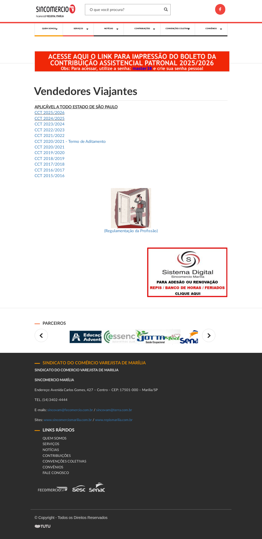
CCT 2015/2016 (50, 176)
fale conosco (56, 473)
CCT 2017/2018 (50, 164)
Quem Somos (54, 438)
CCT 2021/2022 (50, 136)
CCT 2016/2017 (50, 170)
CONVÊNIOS (53, 467)
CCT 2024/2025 (50, 119)
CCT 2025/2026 (50, 113)
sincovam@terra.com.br (114, 410)
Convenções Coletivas (64, 461)
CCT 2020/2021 (50, 147)
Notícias (51, 450)
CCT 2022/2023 (50, 130)
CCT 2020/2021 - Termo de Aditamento (70, 142)
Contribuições (57, 456)
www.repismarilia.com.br (114, 420)
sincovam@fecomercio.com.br (70, 410)
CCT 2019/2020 (50, 153)
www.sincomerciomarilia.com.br (68, 420)
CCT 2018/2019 (50, 159)
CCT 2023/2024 (50, 124)
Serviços (51, 444)
